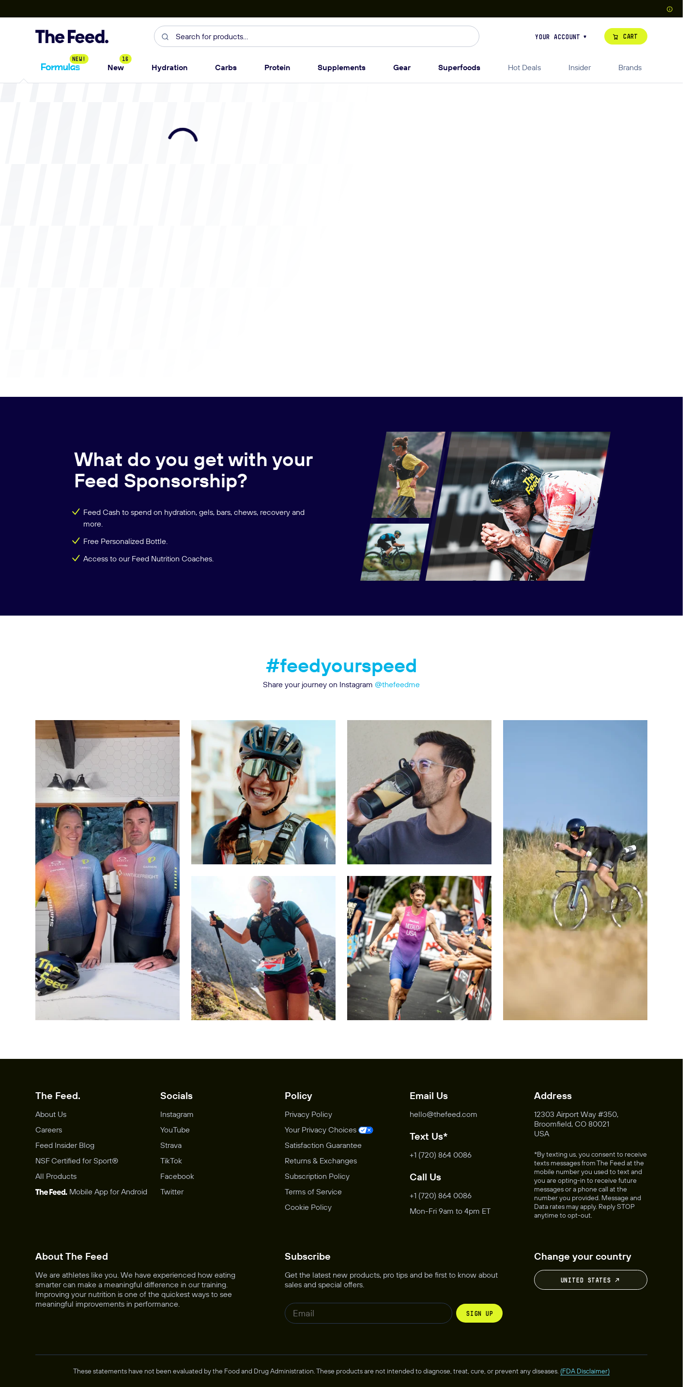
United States (590, 1280)
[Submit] (165, 36)
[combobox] (316, 36)
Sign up (479, 1313)
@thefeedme (397, 684)
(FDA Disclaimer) (585, 1371)
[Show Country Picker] (670, 8)
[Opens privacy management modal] (329, 1129)
